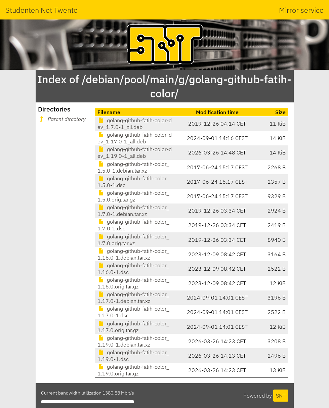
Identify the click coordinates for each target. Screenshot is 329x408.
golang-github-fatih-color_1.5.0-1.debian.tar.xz (133, 167)
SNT (281, 395)
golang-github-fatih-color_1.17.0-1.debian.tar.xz (133, 297)
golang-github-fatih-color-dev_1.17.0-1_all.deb (134, 138)
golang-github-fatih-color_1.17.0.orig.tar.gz (133, 326)
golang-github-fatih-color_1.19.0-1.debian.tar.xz (133, 341)
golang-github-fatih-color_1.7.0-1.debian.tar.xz (133, 210)
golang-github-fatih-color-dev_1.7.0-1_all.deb (134, 123)
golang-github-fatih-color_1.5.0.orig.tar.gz (133, 196)
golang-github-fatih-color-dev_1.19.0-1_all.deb (134, 152)
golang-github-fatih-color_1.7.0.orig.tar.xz (133, 239)
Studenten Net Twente (41, 10)
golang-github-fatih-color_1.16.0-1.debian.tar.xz (133, 254)
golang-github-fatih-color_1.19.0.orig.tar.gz (133, 370)
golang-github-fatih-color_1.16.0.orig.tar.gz (133, 283)
